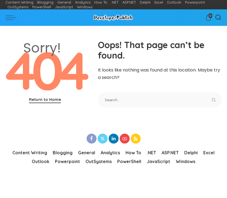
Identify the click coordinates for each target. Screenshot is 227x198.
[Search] (218, 17)
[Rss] (136, 139)
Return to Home (45, 99)
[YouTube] (125, 139)
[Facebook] (92, 139)
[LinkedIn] (114, 139)
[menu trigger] (12, 17)
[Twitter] (103, 139)
